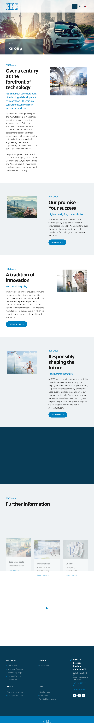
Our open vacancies (15, 695)
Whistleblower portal (47, 699)
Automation (12, 680)
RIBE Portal (43, 695)
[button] (85, 6)
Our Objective (57, 242)
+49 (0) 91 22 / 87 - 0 (79, 684)
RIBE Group (12, 665)
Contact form (44, 665)
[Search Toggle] (80, 6)
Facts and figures (16, 324)
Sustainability (58, 414)
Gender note (44, 692)
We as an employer (15, 692)
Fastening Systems (15, 669)
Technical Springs (14, 672)
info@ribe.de (79, 689)
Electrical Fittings (14, 676)
